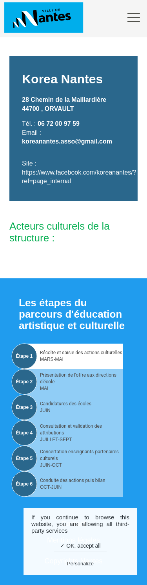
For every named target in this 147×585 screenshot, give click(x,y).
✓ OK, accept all (80, 546)
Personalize (80, 564)
